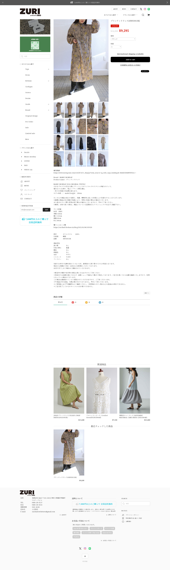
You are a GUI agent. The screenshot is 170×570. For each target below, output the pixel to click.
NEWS (124, 9)
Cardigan (29, 87)
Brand (27, 110)
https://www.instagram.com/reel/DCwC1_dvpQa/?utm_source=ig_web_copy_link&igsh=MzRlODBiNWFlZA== (95, 173)
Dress (27, 75)
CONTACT (133, 9)
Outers (28, 93)
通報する (146, 293)
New (27, 139)
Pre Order (29, 122)
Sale (27, 128)
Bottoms (28, 81)
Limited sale (30, 133)
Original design (31, 116)
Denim (28, 98)
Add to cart (130, 59)
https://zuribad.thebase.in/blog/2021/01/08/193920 (73, 227)
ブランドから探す (130, 15)
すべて (60, 302)
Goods (27, 104)
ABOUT (115, 9)
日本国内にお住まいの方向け (130, 65)
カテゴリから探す (111, 15)
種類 (112, 36)
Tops (27, 69)
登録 (46, 210)
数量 (112, 44)
